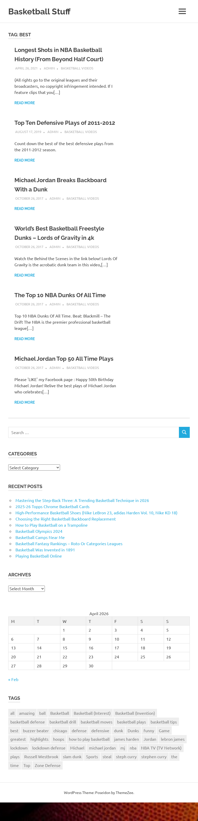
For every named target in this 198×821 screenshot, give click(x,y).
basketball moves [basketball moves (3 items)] (96, 740)
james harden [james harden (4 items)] (126, 757)
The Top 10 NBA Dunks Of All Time (64, 304)
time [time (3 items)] (14, 783)
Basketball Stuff (42, 11)
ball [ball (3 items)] (42, 731)
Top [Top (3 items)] (26, 783)
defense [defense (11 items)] (79, 749)
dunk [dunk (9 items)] (118, 749)
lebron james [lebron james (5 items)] (173, 757)
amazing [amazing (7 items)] (27, 731)
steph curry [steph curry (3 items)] (126, 775)
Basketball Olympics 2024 (38, 549)
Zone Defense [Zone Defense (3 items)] (48, 783)
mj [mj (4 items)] (122, 766)
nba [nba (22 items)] (133, 766)
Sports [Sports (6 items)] (92, 775)
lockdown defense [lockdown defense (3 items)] (48, 766)
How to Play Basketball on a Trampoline (51, 543)
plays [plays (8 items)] (15, 775)
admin (49, 68)
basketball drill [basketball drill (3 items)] (63, 740)
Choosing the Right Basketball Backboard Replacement (65, 537)
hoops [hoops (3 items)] (58, 757)
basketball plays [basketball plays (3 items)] (131, 740)
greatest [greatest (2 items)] (18, 757)
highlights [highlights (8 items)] (39, 757)
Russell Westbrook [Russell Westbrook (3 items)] (41, 775)
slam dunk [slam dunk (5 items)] (72, 775)
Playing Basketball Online (38, 574)
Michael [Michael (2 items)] (77, 766)
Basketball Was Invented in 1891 (45, 568)
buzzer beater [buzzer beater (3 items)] (36, 749)
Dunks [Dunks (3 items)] (133, 749)
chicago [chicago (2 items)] (60, 749)
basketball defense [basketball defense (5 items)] (27, 740)
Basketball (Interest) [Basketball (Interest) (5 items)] (92, 731)
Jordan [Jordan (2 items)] (150, 757)
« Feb (13, 697)
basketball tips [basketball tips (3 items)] (164, 740)
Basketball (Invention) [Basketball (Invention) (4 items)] (135, 731)
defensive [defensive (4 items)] (100, 749)
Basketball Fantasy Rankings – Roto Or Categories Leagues (68, 561)
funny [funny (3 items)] (149, 749)
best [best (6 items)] (14, 749)
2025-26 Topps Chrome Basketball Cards (52, 524)
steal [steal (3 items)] (107, 775)
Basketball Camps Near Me (40, 555)
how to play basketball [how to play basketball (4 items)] (89, 757)
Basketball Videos (77, 68)
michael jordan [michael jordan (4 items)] (102, 766)
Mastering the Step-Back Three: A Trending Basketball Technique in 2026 (82, 518)
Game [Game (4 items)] (164, 749)
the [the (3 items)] (174, 775)
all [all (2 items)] (12, 731)
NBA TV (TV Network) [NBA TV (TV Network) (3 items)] (161, 766)
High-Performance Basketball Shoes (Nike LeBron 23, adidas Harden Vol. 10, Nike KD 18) (96, 531)
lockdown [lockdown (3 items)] (19, 766)
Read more (24, 103)
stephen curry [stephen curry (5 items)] (154, 775)
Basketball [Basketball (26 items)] (59, 731)
